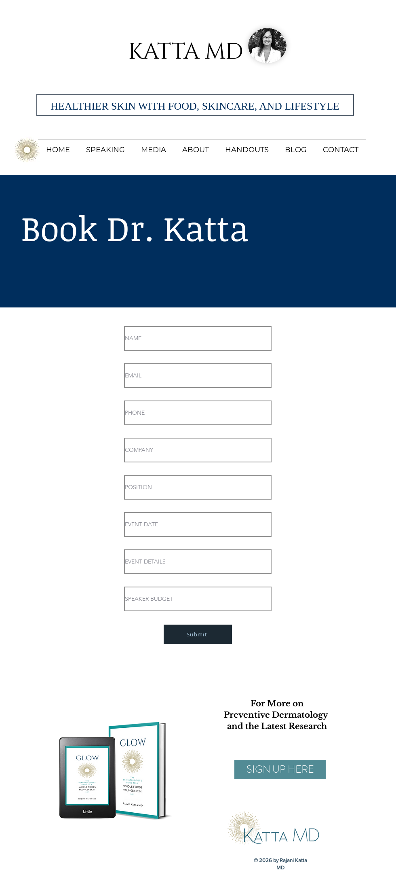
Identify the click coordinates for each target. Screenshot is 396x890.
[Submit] (198, 634)
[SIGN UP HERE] (280, 769)
